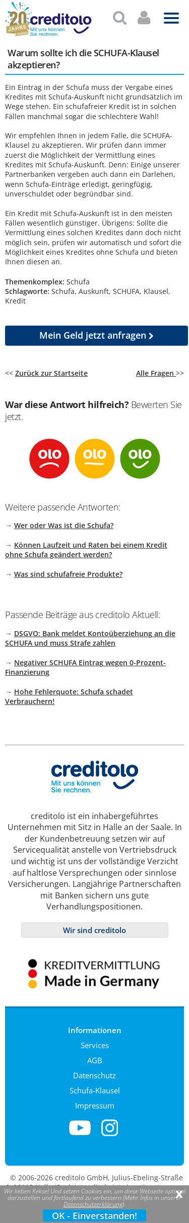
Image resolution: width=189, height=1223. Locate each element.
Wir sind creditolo (94, 926)
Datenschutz (94, 1071)
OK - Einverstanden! (94, 1215)
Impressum (94, 1101)
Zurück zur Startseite (51, 369)
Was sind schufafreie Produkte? (68, 570)
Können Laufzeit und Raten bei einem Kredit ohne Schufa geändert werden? (86, 545)
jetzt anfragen (96, 331)
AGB (94, 1056)
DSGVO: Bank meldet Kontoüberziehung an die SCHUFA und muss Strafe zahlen (90, 634)
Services (95, 1041)
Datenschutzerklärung (93, 1204)
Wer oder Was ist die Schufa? (63, 521)
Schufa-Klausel (95, 1086)
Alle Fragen (156, 369)
